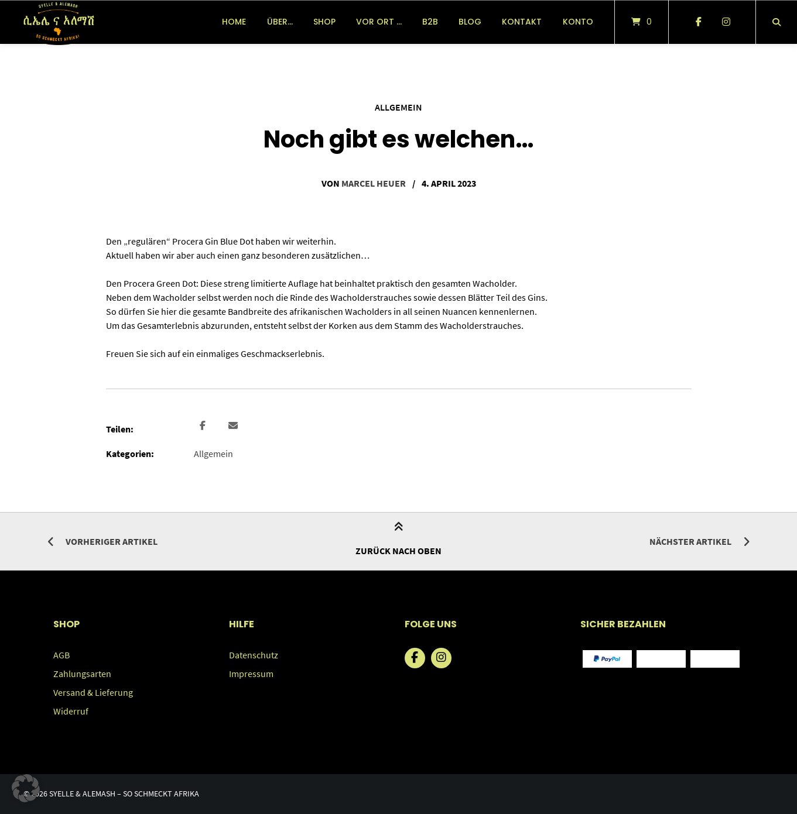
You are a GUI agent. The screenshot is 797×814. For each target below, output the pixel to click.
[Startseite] (58, 22)
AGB (61, 655)
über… (280, 22)
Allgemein (398, 107)
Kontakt (522, 22)
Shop (324, 22)
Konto (578, 22)
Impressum (251, 673)
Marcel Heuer (373, 183)
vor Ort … (379, 22)
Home (234, 22)
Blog (470, 22)
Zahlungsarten (82, 673)
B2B (430, 22)
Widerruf (70, 711)
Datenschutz (253, 655)
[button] (204, 426)
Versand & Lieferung (93, 692)
